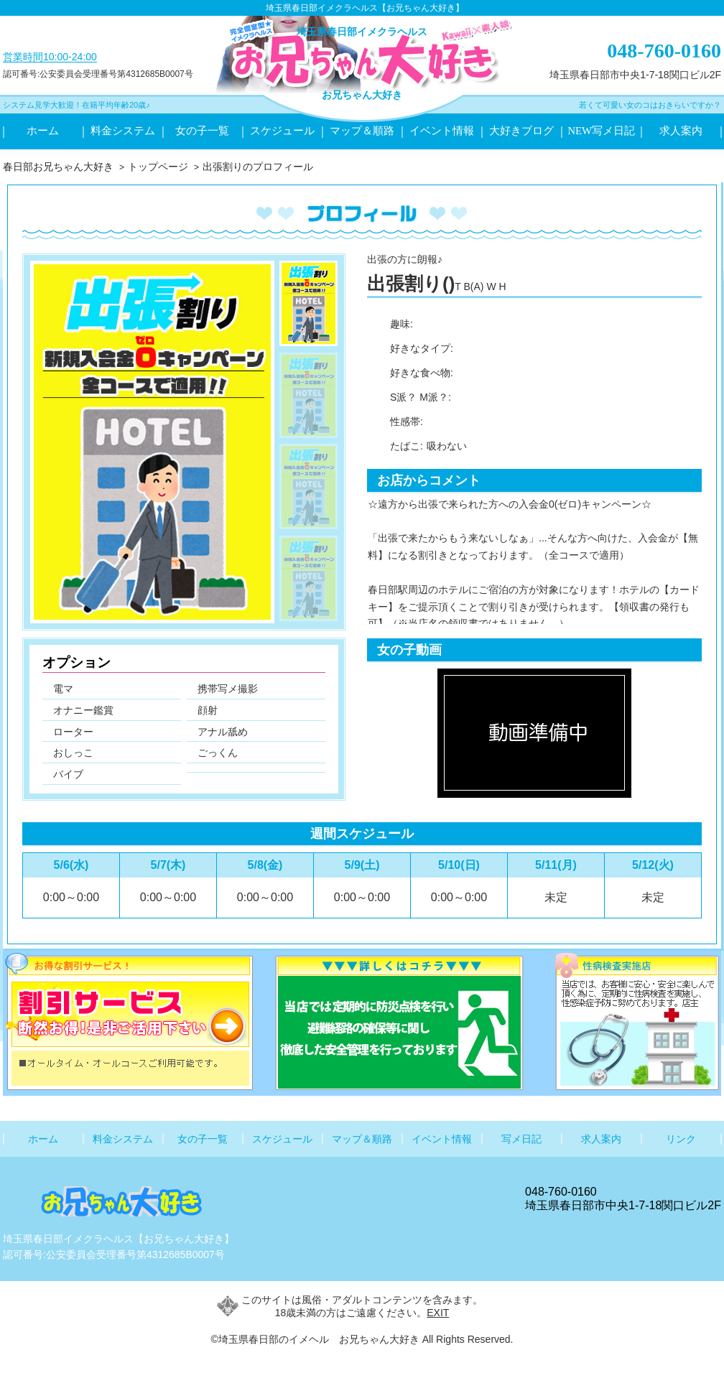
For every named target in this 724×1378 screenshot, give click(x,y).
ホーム (43, 130)
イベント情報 (441, 130)
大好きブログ (521, 130)
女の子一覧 (202, 130)
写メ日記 (521, 1139)
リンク (681, 1139)
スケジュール (282, 130)
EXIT (438, 1312)
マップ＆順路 (362, 130)
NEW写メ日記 (601, 130)
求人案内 (680, 130)
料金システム (122, 130)
